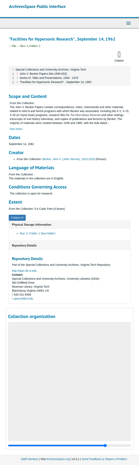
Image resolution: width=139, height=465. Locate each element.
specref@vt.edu (23, 298)
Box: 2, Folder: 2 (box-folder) (37, 233)
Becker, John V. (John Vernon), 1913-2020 (68, 159)
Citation (119, 56)
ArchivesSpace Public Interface (37, 6)
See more (16, 129)
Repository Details (24, 245)
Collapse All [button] (17, 217)
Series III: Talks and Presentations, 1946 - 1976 (49, 77)
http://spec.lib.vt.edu (24, 270)
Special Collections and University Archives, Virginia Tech (51, 69)
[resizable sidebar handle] (69, 445)
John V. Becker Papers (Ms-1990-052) (43, 73)
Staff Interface (29, 459)
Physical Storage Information (31, 224)
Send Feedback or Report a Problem (104, 459)
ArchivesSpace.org (58, 459)
